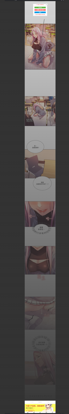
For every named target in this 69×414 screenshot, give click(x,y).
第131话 (2, 246)
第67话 (2, 125)
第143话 (2, 269)
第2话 (2, 2)
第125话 (2, 235)
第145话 (2, 273)
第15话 (2, 27)
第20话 (2, 36)
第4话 (2, 6)
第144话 (2, 271)
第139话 (2, 261)
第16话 (2, 29)
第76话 (2, 142)
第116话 (2, 218)
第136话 (2, 256)
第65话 (2, 121)
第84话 (2, 157)
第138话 (2, 259)
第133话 (2, 250)
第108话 (2, 203)
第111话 (2, 208)
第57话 (2, 106)
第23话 (2, 42)
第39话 (2, 72)
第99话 (2, 186)
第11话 (2, 19)
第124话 (2, 233)
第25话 (2, 46)
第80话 (2, 150)
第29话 (2, 53)
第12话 (2, 21)
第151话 (2, 284)
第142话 (2, 267)
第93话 (2, 174)
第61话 (2, 114)
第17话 (2, 31)
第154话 (2, 290)
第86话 (2, 161)
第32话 (2, 59)
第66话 (2, 123)
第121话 (2, 227)
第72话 (2, 135)
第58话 (2, 108)
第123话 (2, 231)
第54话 (2, 101)
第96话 (2, 180)
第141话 (2, 265)
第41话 (2, 76)
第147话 (2, 276)
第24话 (2, 44)
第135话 (2, 254)
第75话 (2, 140)
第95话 (2, 178)
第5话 (2, 8)
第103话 (2, 193)
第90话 (2, 169)
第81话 (2, 152)
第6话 (2, 10)
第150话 (2, 282)
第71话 (2, 133)
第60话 (2, 112)
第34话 (2, 63)
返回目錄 (2, 296)
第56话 (2, 104)
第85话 (2, 159)
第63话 (2, 118)
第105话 (2, 197)
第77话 (2, 144)
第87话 (2, 163)
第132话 (2, 248)
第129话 (2, 242)
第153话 (2, 288)
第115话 (2, 216)
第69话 (2, 129)
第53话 (2, 99)
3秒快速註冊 (40, 7)
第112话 (2, 210)
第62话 (2, 116)
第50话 (2, 93)
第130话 (2, 244)
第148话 (2, 278)
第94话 (2, 176)
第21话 (2, 38)
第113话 (2, 212)
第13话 (2, 23)
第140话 (2, 263)
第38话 (2, 70)
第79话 (2, 148)
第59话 (2, 110)
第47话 (2, 87)
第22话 (2, 40)
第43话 (2, 80)
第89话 (2, 167)
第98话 (2, 184)
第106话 (2, 199)
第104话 (2, 195)
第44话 (2, 82)
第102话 (2, 191)
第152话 (2, 286)
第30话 (2, 55)
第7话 (2, 12)
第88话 (2, 165)
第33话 (2, 61)
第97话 (2, 182)
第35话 (2, 65)
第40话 (2, 74)
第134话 (2, 252)
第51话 (2, 95)
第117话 (2, 220)
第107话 (2, 201)
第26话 (2, 48)
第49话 (2, 91)
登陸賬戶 (40, 12)
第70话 (2, 131)
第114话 (2, 214)
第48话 (2, 89)
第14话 (2, 25)
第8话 (2, 14)
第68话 (2, 127)
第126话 (2, 237)
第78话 (2, 146)
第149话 (2, 280)
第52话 (2, 97)
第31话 (2, 57)
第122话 (2, 229)
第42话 (2, 78)
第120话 (2, 225)
